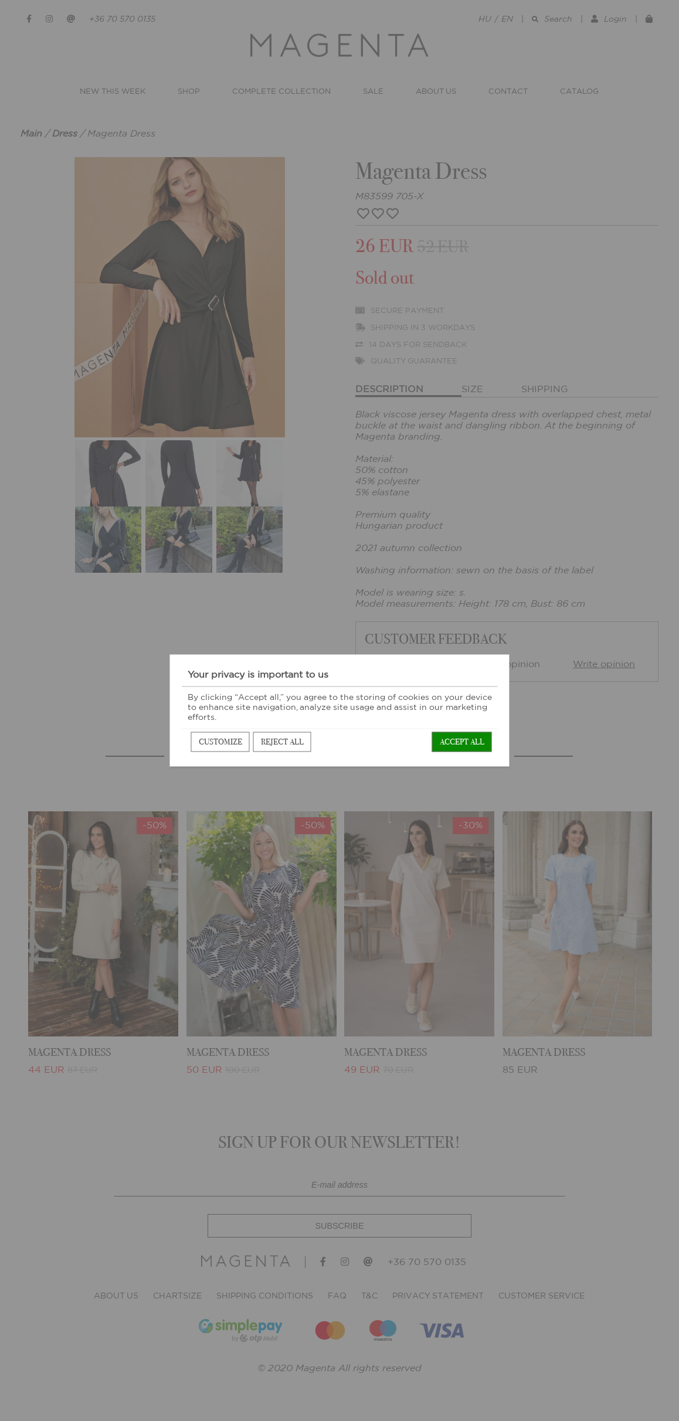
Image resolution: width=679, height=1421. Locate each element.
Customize (220, 742)
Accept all (462, 742)
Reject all (282, 742)
